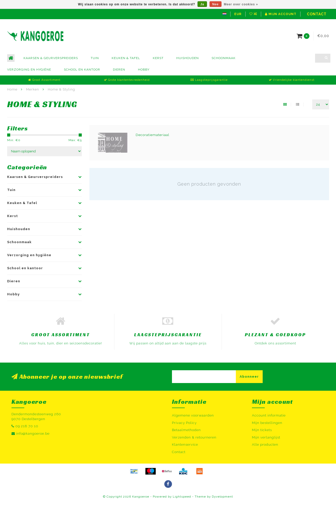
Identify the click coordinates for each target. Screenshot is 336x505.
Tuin (95, 58)
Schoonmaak (224, 58)
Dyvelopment (222, 496)
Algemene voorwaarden (193, 415)
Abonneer (249, 376)
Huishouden (187, 58)
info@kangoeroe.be (33, 433)
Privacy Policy (184, 423)
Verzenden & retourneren (194, 437)
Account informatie (269, 415)
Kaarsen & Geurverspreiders (51, 58)
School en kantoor (82, 69)
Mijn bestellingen (267, 423)
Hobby (143, 69)
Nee (215, 4)
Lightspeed (182, 496)
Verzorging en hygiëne (29, 69)
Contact (317, 14)
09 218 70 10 (26, 426)
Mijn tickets (262, 430)
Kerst (158, 58)
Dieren (119, 69)
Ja (202, 4)
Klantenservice (185, 444)
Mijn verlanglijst (266, 437)
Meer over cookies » (241, 4)
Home (12, 89)
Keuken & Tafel (126, 58)
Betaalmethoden (186, 430)
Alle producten (265, 444)
